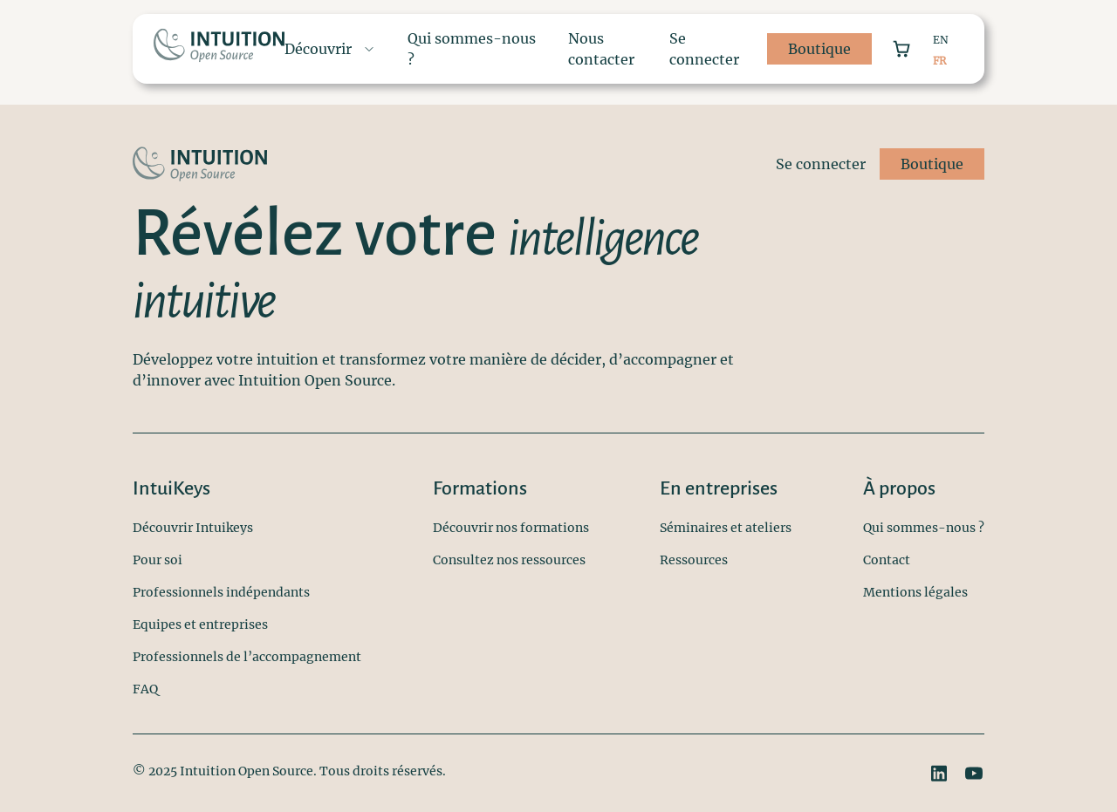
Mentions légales (915, 592)
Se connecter (704, 49)
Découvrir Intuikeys (193, 528)
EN (941, 39)
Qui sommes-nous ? (923, 528)
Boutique (819, 49)
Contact (886, 560)
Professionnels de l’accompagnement (247, 657)
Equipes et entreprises (200, 624)
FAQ (145, 689)
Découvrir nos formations (511, 528)
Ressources (694, 560)
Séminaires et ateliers (725, 528)
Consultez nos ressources (509, 560)
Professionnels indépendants (221, 592)
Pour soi (157, 560)
